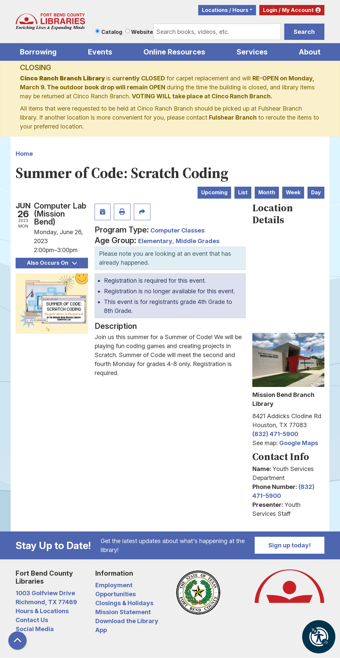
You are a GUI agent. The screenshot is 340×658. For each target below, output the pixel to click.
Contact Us (32, 619)
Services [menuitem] (252, 51)
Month (266, 192)
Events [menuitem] (100, 51)
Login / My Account (288, 10)
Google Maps (298, 442)
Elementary (155, 240)
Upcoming (214, 192)
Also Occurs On (52, 263)
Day (316, 192)
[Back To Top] (17, 640)
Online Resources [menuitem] (174, 51)
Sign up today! (289, 545)
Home (24, 153)
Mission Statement (123, 612)
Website (142, 32)
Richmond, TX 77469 (46, 602)
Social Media (35, 628)
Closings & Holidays (124, 603)
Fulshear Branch (233, 117)
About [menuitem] (309, 51)
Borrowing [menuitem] (38, 51)
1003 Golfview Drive (45, 593)
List (243, 192)
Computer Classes (177, 230)
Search (304, 31)
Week (293, 192)
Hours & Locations (42, 611)
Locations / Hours (225, 10)
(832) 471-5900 (275, 433)
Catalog (111, 32)
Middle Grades (197, 240)
